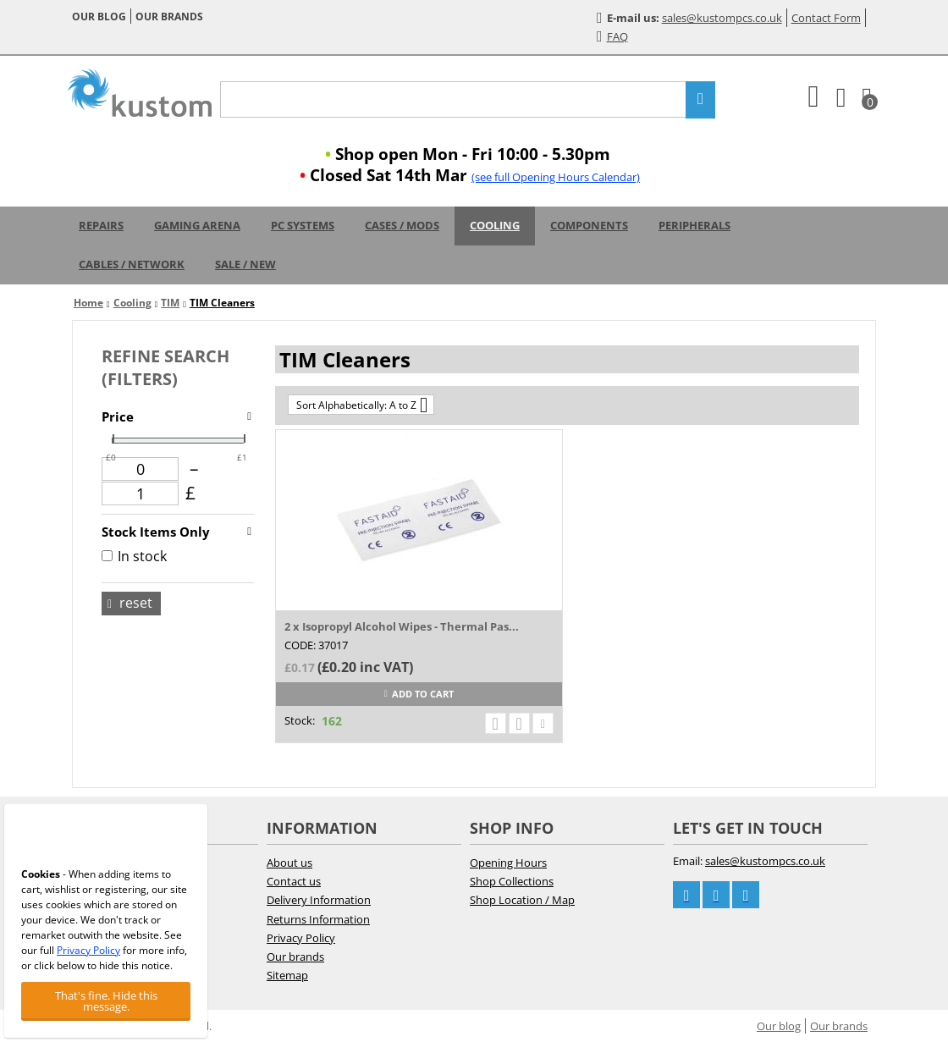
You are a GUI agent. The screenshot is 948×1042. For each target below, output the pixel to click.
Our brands (169, 16)
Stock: (299, 720)
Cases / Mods (402, 225)
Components (589, 225)
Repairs (101, 225)
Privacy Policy (301, 938)
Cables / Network (132, 264)
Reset (129, 602)
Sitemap (287, 975)
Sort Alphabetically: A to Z (361, 404)
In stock (134, 556)
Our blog (99, 16)
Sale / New (245, 264)
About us (289, 862)
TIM (170, 302)
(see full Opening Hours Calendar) (555, 177)
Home (88, 302)
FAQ (612, 36)
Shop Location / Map (522, 899)
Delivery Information (319, 899)
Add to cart (419, 693)
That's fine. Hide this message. (106, 1001)
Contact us (294, 881)
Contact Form (826, 17)
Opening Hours (508, 862)
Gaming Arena (197, 225)
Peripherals (694, 225)
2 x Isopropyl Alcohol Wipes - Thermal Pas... (401, 626)
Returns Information (318, 919)
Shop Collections (512, 881)
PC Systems (302, 225)
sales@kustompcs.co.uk (722, 17)
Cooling (495, 225)
